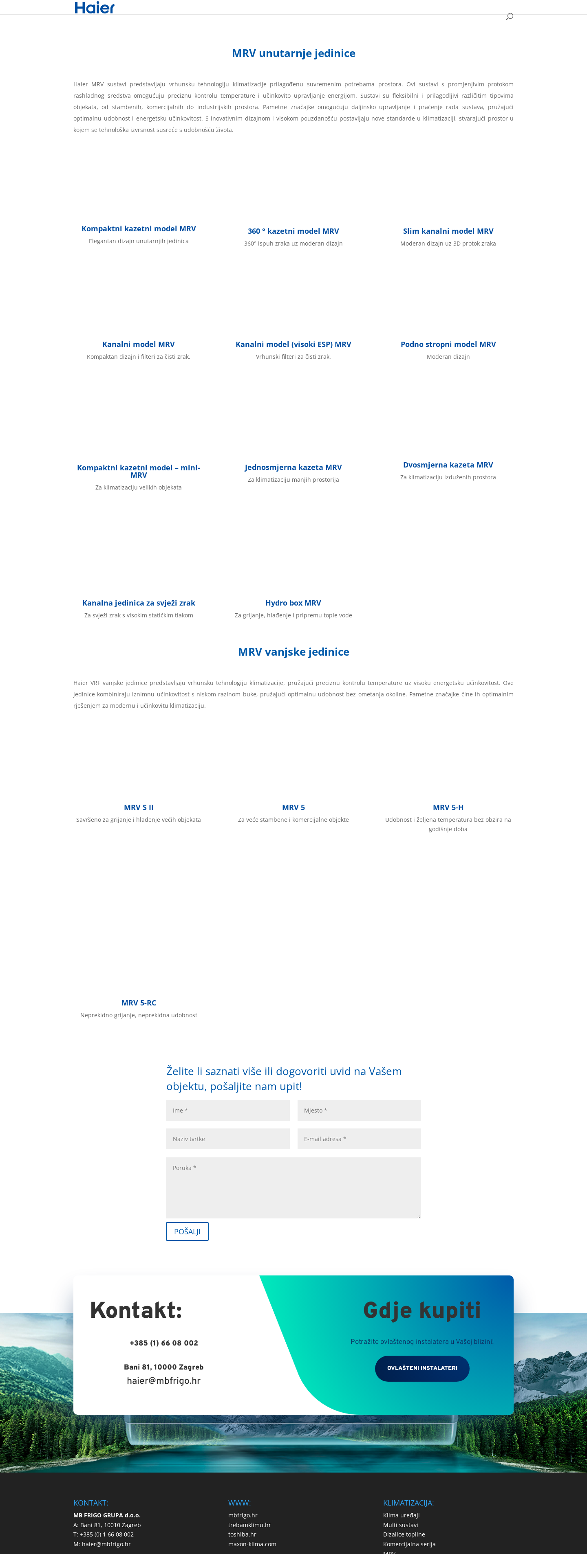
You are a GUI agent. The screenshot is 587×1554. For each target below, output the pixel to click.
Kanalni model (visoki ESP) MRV (293, 344)
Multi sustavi (400, 1405)
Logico (311, 1497)
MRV (389, 1435)
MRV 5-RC (138, 883)
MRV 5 (293, 807)
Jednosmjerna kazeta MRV (293, 467)
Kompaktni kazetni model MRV (139, 228)
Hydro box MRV (293, 603)
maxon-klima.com (252, 1425)
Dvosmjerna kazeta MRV (448, 465)
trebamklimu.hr (249, 1405)
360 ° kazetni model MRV (293, 231)
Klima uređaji (401, 1396)
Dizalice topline (404, 1415)
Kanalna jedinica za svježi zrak (138, 603)
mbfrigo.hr (243, 1396)
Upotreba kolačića (321, 1475)
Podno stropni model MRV (448, 344)
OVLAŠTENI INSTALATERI (422, 1249)
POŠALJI (187, 1112)
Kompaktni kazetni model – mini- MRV (138, 471)
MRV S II (139, 807)
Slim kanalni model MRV (448, 231)
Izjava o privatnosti (258, 1475)
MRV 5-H (448, 807)
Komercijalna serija (409, 1425)
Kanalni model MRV (138, 344)
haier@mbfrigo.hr (164, 1263)
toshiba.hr (242, 1415)
